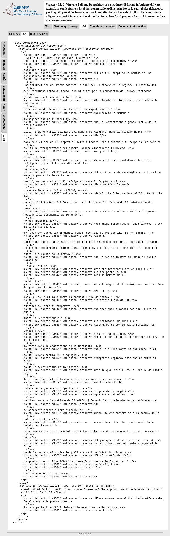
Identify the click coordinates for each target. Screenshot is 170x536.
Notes (4, 107)
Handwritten (4, 93)
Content (4, 65)
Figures (4, 77)
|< (17, 33)
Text (48, 26)
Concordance (4, 123)
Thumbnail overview (102, 26)
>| (47, 33)
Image (74, 26)
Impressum (85, 534)
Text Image (60, 26)
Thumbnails (4, 49)
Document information (132, 26)
